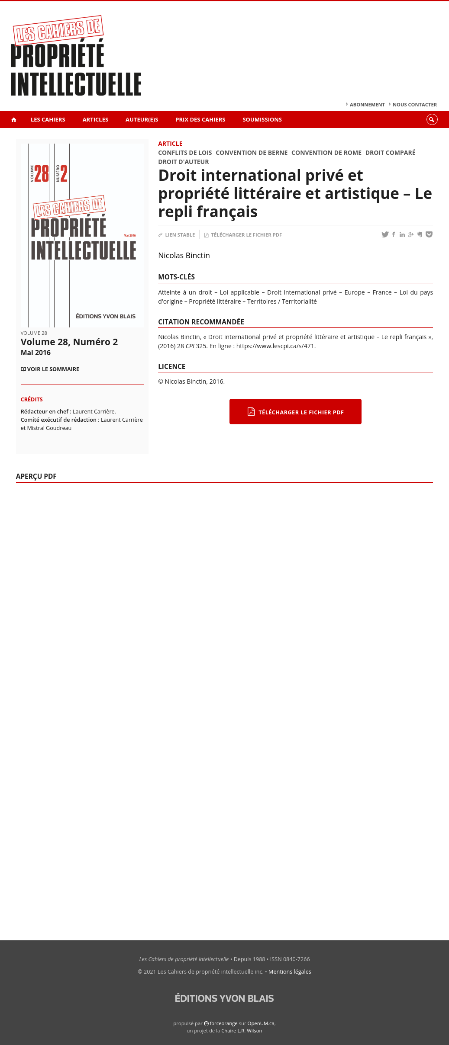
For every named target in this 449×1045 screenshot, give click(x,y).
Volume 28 (34, 333)
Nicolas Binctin (184, 255)
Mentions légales (289, 971)
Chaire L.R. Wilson (241, 1030)
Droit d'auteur (183, 161)
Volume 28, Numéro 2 (69, 346)
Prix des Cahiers (200, 119)
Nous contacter (415, 104)
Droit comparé (390, 152)
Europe (355, 292)
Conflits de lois (185, 152)
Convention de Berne (251, 152)
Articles (95, 119)
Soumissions (262, 119)
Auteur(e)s (142, 119)
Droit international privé (302, 292)
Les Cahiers (48, 119)
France (382, 292)
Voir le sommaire (53, 369)
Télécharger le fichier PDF (243, 234)
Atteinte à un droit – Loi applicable (208, 292)
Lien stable (176, 234)
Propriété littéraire (215, 301)
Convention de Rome (326, 152)
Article (170, 143)
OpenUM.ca (261, 1023)
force (223, 1023)
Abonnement (367, 104)
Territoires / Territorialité (282, 301)
